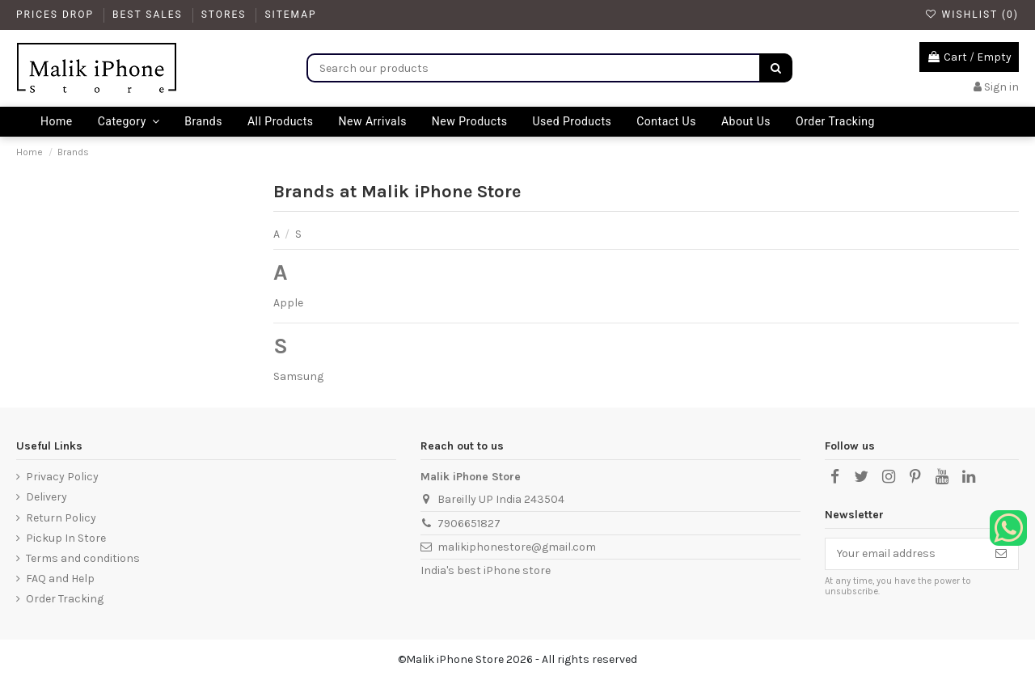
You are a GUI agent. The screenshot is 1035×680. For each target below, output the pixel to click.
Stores (226, 14)
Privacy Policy (62, 477)
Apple (288, 303)
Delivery (46, 497)
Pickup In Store (66, 538)
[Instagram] (888, 477)
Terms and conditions (83, 558)
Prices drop (57, 14)
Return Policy (61, 518)
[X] (861, 477)
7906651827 (469, 523)
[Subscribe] (1001, 554)
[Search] (776, 67)
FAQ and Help (60, 578)
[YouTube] (942, 477)
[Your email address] (905, 554)
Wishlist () (972, 14)
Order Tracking (65, 599)
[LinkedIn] (968, 477)
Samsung (298, 376)
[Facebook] (834, 477)
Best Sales (149, 14)
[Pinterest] (915, 477)
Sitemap (290, 14)
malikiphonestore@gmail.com (516, 547)
